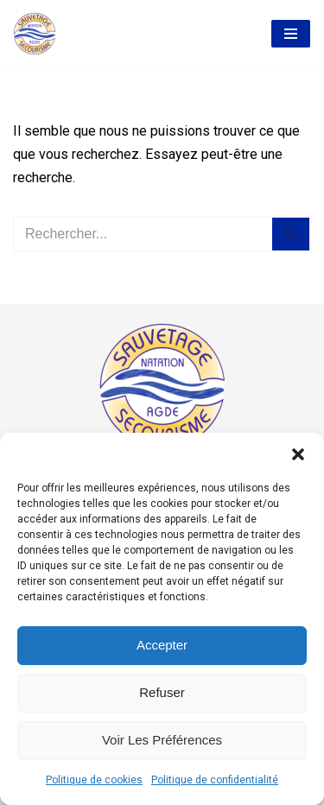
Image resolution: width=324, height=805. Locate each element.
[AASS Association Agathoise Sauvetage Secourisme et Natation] (34, 33)
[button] (298, 454)
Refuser (162, 692)
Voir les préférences (162, 739)
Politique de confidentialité (214, 780)
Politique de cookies (94, 780)
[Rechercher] (142, 234)
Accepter (162, 644)
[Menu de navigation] (290, 33)
